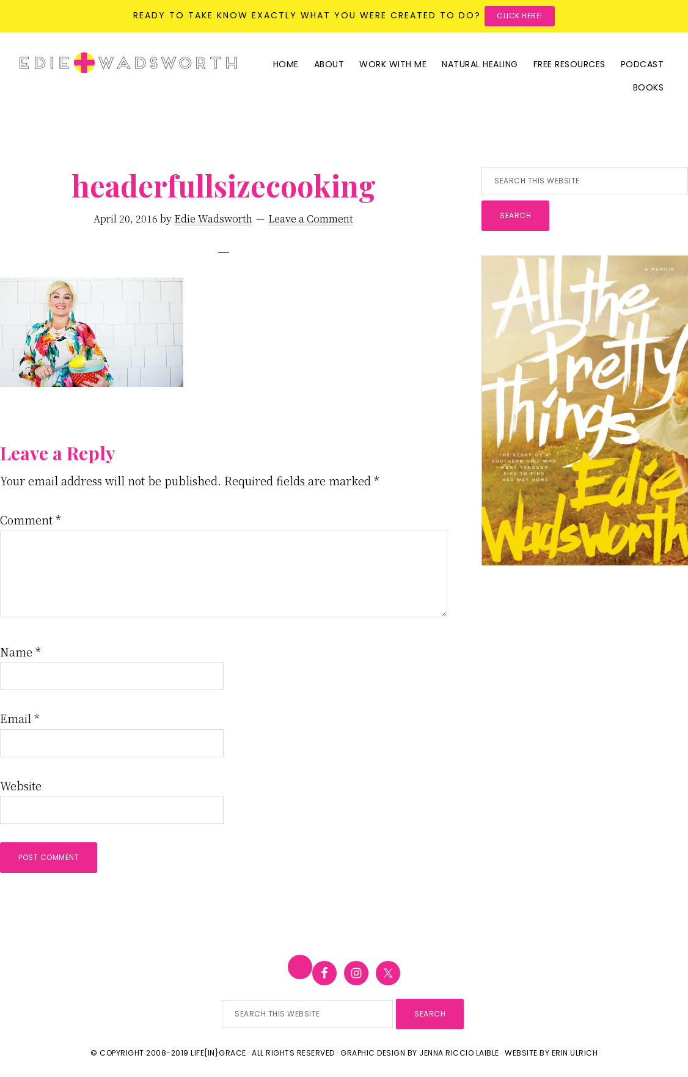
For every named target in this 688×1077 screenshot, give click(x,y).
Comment (30, 519)
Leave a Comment (310, 218)
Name (20, 652)
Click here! (520, 15)
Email (20, 718)
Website (21, 785)
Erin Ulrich (575, 1053)
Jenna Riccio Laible (459, 1053)
